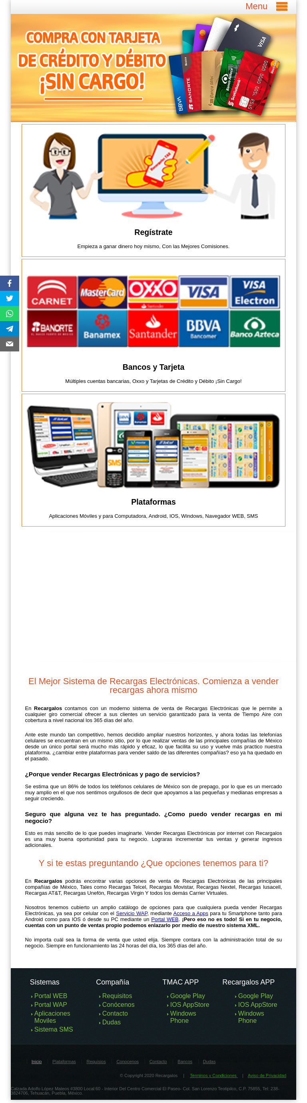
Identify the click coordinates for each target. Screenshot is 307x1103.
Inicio (37, 1061)
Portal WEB (164, 919)
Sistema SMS (53, 1029)
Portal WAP (50, 1004)
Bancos (184, 1061)
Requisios (96, 1061)
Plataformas (64, 1061)
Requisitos (117, 996)
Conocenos (127, 1061)
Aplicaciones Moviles (52, 1017)
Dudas (111, 1022)
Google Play (187, 996)
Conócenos (118, 1004)
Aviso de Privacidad (267, 1075)
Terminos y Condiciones (214, 1075)
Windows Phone (183, 1017)
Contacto (115, 1013)
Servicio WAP (131, 913)
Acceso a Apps (191, 913)
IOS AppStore (189, 1004)
